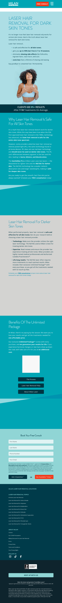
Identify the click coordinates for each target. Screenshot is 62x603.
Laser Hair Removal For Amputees (17, 503)
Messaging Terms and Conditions (18, 465)
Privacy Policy (45, 464)
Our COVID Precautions (15, 535)
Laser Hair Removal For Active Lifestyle (18, 500)
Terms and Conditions (14, 547)
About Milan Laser (31, 392)
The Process (31, 379)
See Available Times (44, 477)
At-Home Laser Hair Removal (16, 497)
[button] (51, 4)
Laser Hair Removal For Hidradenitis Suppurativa (21, 515)
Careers (11, 532)
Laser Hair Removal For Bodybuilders (18, 506)
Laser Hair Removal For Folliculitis (17, 512)
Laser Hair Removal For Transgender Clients (20, 524)
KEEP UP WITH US (31, 575)
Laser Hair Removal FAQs (31, 386)
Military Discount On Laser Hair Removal (19, 538)
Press (10, 541)
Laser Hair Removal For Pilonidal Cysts (18, 521)
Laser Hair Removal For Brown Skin (18, 509)
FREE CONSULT (42, 4)
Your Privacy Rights (13, 550)
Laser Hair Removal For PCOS (16, 518)
